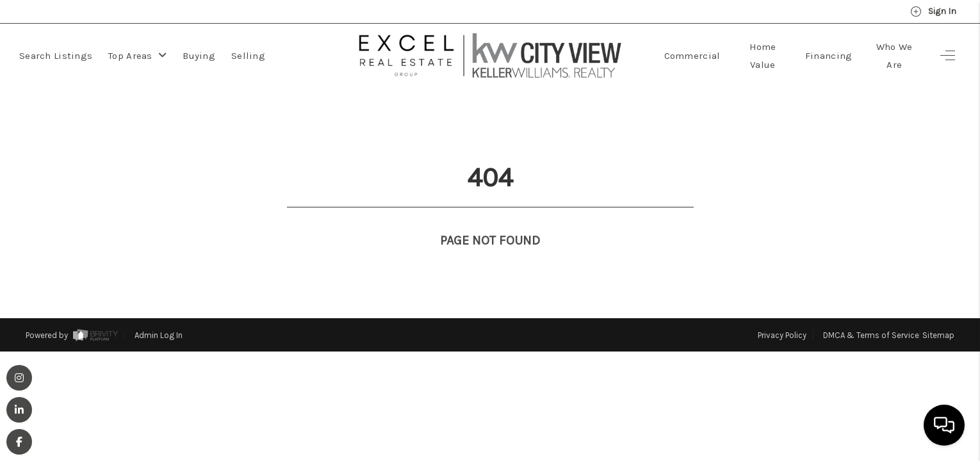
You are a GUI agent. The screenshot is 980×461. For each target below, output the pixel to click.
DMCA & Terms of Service (871, 311)
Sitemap (938, 311)
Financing (829, 55)
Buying (199, 55)
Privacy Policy (782, 311)
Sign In (933, 11)
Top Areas (137, 55)
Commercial (692, 55)
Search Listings (55, 55)
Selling (248, 55)
